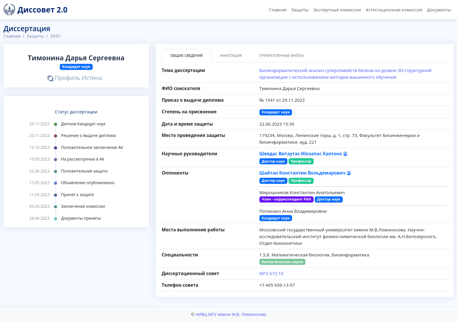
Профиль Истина (74, 78)
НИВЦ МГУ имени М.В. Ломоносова (230, 314)
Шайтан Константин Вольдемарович (305, 173)
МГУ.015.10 (271, 273)
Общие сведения (187, 55)
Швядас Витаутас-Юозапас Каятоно (303, 153)
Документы (439, 10)
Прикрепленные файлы (281, 55)
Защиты (299, 10)
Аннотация (231, 55)
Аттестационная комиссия (394, 10)
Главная (277, 10)
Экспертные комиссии (337, 10)
